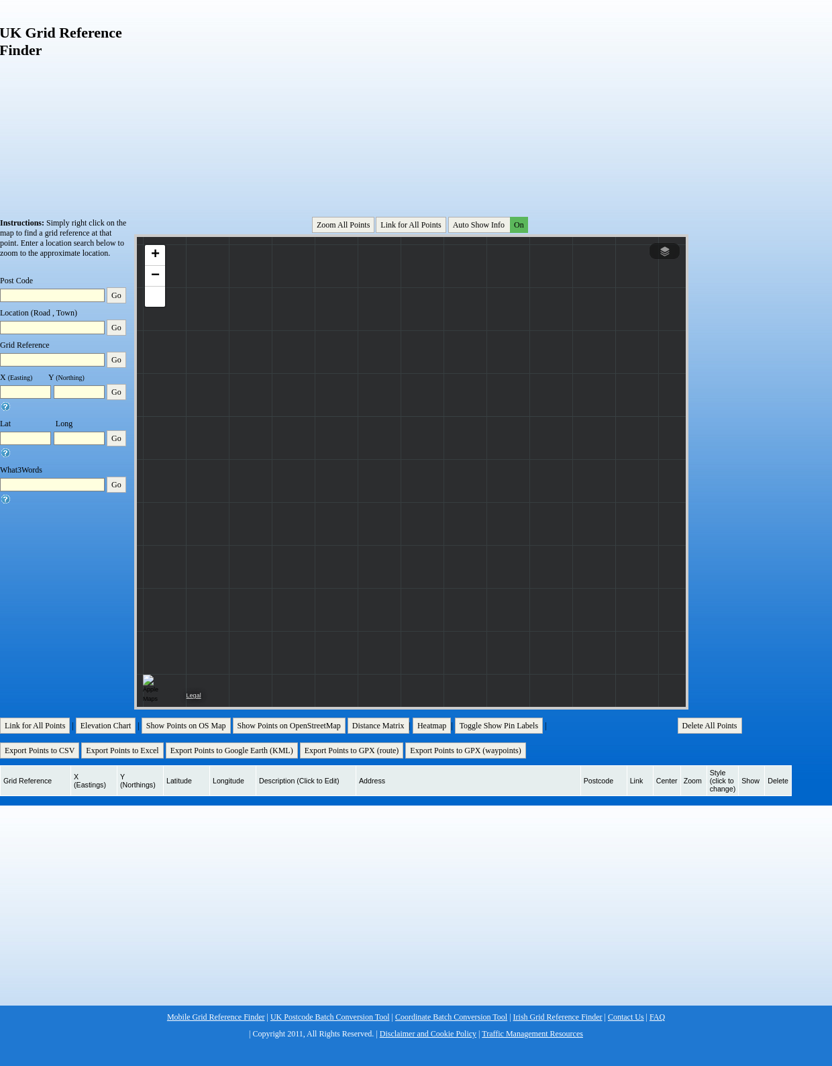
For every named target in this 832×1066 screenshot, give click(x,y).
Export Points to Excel (122, 750)
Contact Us (626, 1017)
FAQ (657, 1017)
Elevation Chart (106, 725)
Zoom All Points (343, 225)
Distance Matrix (378, 725)
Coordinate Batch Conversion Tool (451, 1017)
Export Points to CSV (39, 750)
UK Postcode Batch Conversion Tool (330, 1017)
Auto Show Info (489, 225)
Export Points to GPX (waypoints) (465, 750)
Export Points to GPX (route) (352, 750)
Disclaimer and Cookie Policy (428, 1033)
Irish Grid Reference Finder (558, 1017)
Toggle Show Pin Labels (499, 725)
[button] (155, 255)
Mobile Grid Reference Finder (216, 1017)
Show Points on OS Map (186, 725)
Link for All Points (410, 225)
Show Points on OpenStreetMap (289, 725)
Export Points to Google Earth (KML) (231, 750)
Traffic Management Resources (532, 1033)
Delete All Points (709, 725)
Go (116, 295)
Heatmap (431, 725)
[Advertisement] (266, 100)
